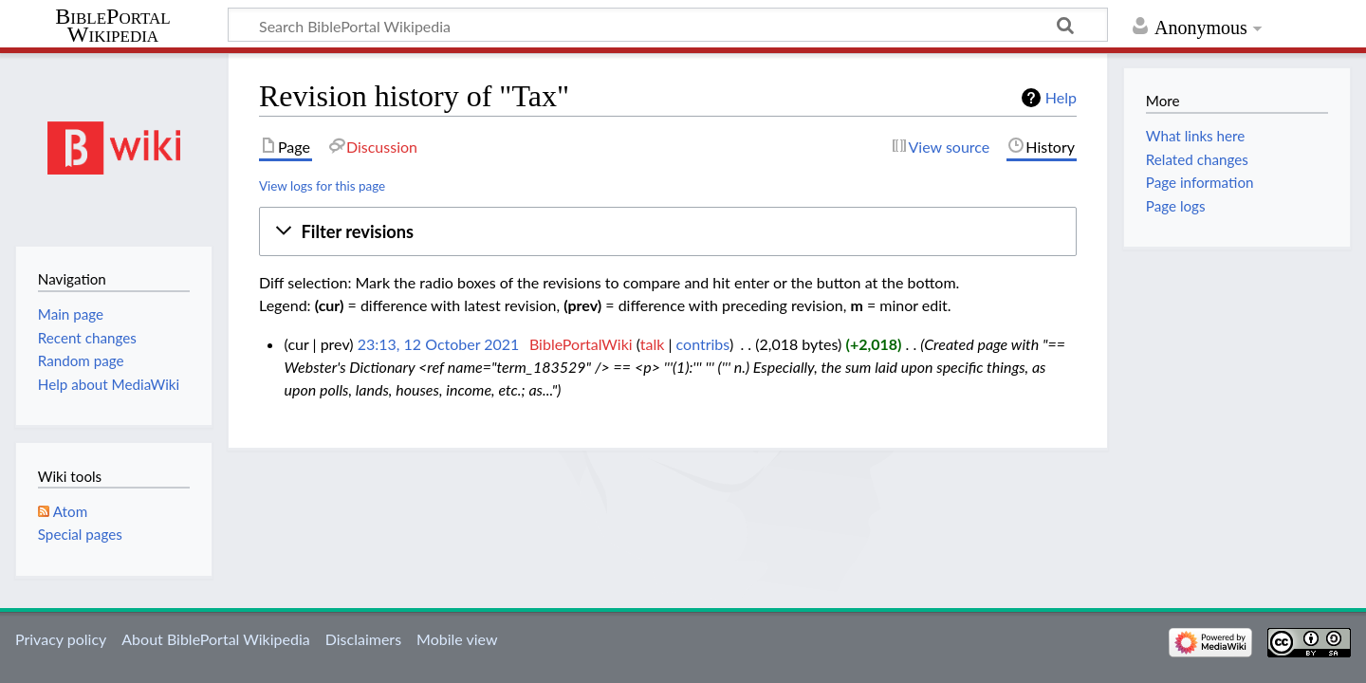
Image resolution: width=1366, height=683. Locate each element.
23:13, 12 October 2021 (439, 344)
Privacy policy (60, 639)
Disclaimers (363, 639)
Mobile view (456, 639)
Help (1061, 97)
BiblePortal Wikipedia (112, 26)
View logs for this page (322, 186)
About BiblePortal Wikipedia (215, 639)
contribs (702, 344)
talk (652, 344)
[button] (668, 231)
